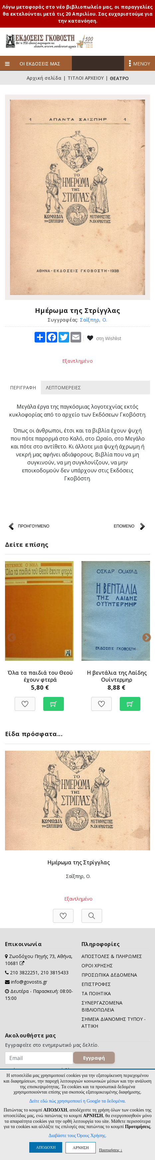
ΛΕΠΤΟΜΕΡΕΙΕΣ (63, 387)
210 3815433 (55, 972)
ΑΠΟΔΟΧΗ (46, 1147)
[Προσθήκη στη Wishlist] (25, 700)
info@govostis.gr (29, 982)
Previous (10, 636)
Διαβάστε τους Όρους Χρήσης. (77, 1135)
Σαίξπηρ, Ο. (93, 320)
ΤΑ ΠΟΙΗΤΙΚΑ (96, 993)
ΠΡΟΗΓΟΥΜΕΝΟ (33, 526)
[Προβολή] (91, 912)
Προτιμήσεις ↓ (110, 1150)
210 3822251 (24, 972)
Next (145, 636)
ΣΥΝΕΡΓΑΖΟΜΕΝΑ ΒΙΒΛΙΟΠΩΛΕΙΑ (101, 1006)
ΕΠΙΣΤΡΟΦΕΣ (96, 984)
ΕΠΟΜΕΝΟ (124, 526)
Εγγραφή (94, 1057)
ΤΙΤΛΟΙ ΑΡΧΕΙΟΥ (86, 78)
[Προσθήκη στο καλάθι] (53, 700)
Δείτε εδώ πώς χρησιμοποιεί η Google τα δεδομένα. (77, 1101)
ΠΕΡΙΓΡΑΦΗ (23, 387)
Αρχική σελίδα (44, 78)
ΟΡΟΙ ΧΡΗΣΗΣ (97, 965)
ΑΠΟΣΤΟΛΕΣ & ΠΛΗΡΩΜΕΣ (111, 956)
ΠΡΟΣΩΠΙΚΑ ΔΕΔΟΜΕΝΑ (109, 975)
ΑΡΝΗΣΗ (80, 1147)
